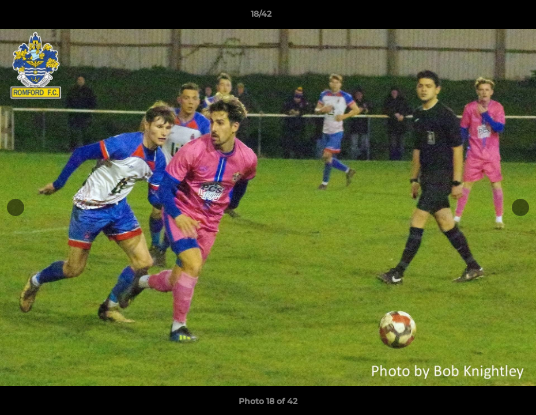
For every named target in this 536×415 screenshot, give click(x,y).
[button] (488, 17)
